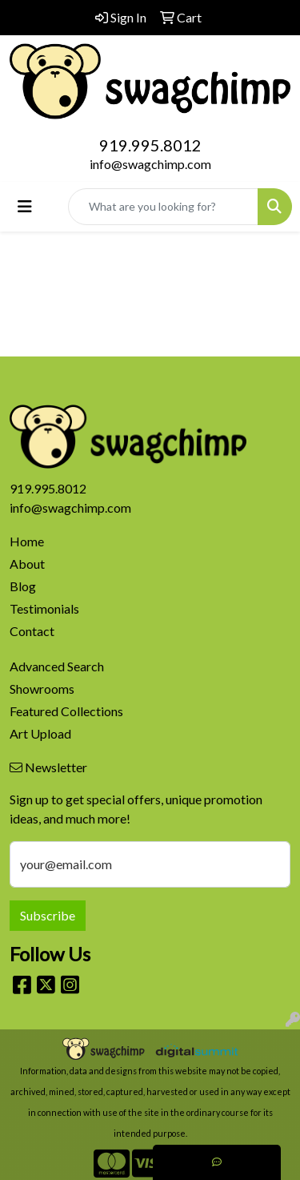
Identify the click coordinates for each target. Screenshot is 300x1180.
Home (27, 541)
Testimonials (44, 608)
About (27, 563)
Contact (32, 630)
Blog (23, 586)
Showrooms (42, 688)
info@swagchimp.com (150, 163)
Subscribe (47, 915)
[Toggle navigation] (25, 206)
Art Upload (40, 733)
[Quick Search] (163, 206)
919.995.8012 (150, 145)
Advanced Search (57, 666)
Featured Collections (66, 711)
